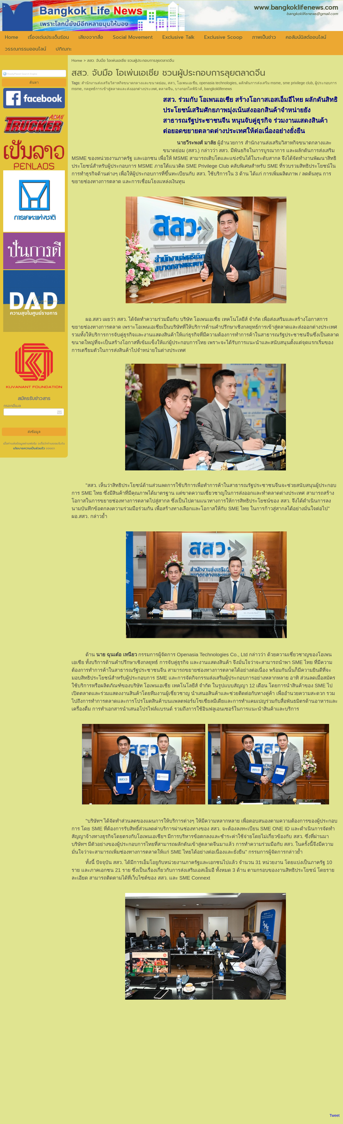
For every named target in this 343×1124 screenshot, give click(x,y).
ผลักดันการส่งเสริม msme (260, 83)
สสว (171, 83)
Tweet (335, 1115)
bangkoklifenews (218, 89)
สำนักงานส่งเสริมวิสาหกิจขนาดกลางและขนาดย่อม (123, 83)
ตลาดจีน (166, 89)
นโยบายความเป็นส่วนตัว (29, 448)
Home (77, 60)
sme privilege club (298, 83)
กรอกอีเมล (12, 406)
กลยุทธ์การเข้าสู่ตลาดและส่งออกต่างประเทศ (120, 89)
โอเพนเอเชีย (187, 83)
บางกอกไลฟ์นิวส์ (188, 89)
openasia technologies (217, 83)
